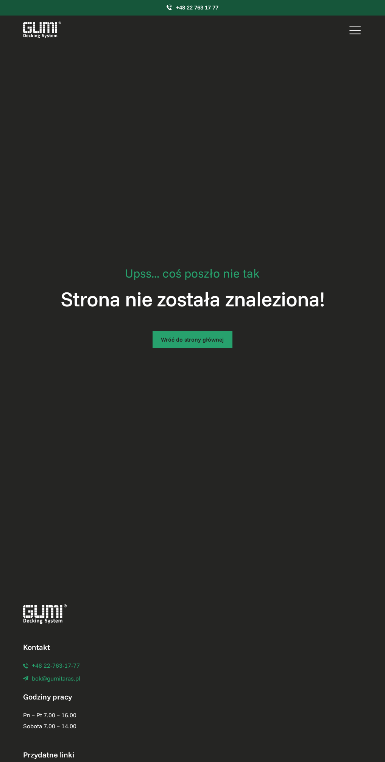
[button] (355, 29)
